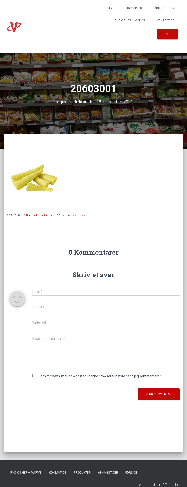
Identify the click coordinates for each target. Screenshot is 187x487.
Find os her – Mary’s (129, 20)
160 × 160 (46, 215)
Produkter (134, 8)
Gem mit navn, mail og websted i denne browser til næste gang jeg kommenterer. (100, 376)
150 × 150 (29, 215)
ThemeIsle (172, 485)
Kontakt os (165, 20)
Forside (108, 8)
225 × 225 (80, 215)
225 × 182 (63, 215)
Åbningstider (164, 8)
